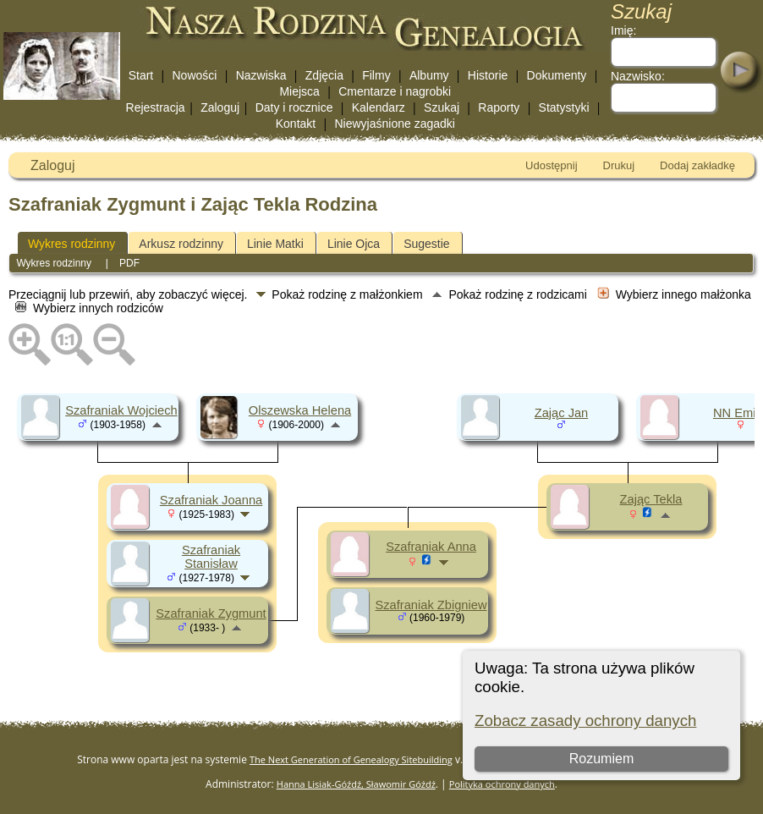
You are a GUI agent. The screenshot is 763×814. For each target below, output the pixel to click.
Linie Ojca (353, 243)
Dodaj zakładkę (697, 165)
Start (141, 75)
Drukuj (619, 165)
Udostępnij (551, 165)
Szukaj (441, 107)
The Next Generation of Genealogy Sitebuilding (351, 759)
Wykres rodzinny (71, 243)
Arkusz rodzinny (181, 243)
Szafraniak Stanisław (211, 556)
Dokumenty (557, 75)
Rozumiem (601, 758)
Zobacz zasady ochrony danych (585, 720)
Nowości (195, 75)
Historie (488, 75)
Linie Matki (275, 243)
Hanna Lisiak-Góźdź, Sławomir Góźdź (356, 784)
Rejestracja (155, 107)
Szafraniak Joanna (211, 500)
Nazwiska (261, 75)
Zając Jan (562, 413)
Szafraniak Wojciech (121, 410)
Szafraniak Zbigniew (431, 605)
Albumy (429, 75)
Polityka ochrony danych (502, 784)
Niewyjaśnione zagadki (394, 123)
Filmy (376, 75)
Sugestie (426, 243)
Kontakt (296, 123)
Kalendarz (378, 107)
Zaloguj (219, 107)
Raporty (498, 107)
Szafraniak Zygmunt (211, 613)
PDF (129, 263)
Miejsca (299, 91)
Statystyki (564, 107)
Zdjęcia (324, 75)
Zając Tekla (651, 499)
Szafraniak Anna (431, 546)
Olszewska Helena (300, 410)
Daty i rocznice (294, 107)
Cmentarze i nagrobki (394, 91)
